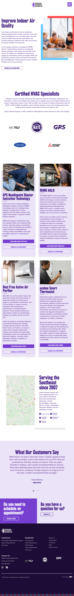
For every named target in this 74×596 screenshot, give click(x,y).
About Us (52, 538)
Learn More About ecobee (55, 345)
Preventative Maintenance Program (12, 540)
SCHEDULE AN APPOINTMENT (12, 68)
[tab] (33, 490)
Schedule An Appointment (18, 352)
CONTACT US (47, 514)
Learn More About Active (18, 346)
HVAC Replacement (31, 547)
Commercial (5, 538)
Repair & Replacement (8, 543)
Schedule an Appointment (18, 247)
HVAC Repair (29, 545)
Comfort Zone (29, 540)
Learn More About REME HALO (55, 246)
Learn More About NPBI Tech (18, 241)
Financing (4, 545)
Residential (29, 538)
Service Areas (53, 547)
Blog (50, 545)
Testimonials (53, 540)
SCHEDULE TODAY (11, 519)
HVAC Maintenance (31, 543)
